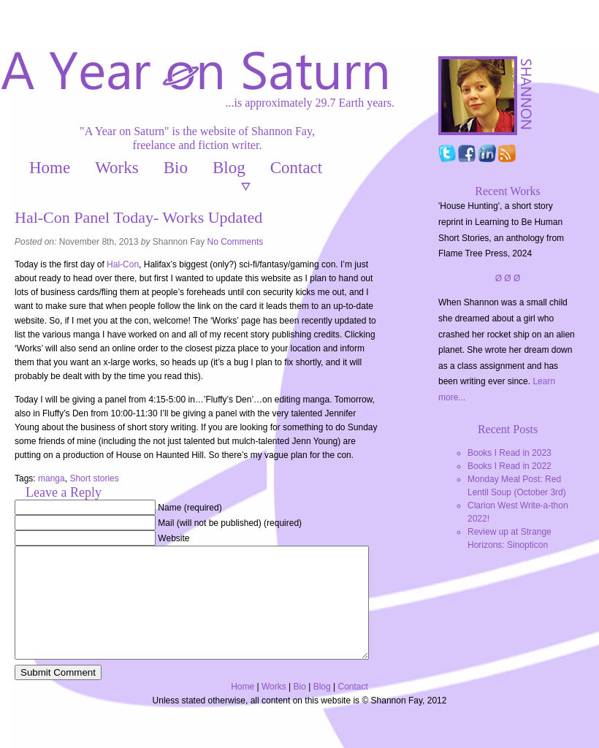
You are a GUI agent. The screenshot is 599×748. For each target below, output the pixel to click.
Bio (176, 168)
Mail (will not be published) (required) (230, 523)
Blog (229, 168)
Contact (296, 168)
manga (51, 478)
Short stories (93, 478)
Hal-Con (123, 264)
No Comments (235, 242)
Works (116, 168)
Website (173, 538)
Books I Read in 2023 (510, 453)
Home (49, 168)
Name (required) (189, 508)
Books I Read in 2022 (510, 466)
